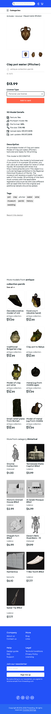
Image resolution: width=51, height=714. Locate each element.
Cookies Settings (29, 710)
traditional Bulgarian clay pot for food (14, 348)
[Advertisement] (25, 247)
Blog (28, 636)
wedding (11, 205)
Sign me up (25, 675)
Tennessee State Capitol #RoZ (35, 465)
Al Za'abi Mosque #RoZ (35, 501)
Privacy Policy (32, 654)
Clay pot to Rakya (35, 347)
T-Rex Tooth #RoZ (35, 572)
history (30, 201)
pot (9, 197)
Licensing (30, 657)
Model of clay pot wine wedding (14, 384)
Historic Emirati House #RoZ (15, 501)
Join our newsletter (17, 664)
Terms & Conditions (34, 651)
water (29, 197)
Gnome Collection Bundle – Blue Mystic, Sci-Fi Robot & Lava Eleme (14, 465)
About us (11, 636)
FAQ (8, 654)
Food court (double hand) (33, 312)
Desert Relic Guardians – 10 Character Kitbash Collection (33, 537)
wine (37, 197)
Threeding (8, 3)
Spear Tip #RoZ (14, 608)
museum (12, 201)
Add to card (25, 100)
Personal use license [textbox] (18, 94)
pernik (21, 201)
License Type (13, 89)
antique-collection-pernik (21, 69)
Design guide (12, 651)
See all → (11, 287)
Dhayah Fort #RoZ (13, 537)
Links (28, 639)
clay (15, 197)
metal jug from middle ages (34, 384)
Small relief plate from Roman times (16, 420)
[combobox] (25, 93)
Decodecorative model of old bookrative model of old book (15, 312)
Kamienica (12, 572)
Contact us (12, 639)
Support (10, 657)
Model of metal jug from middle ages (34, 420)
